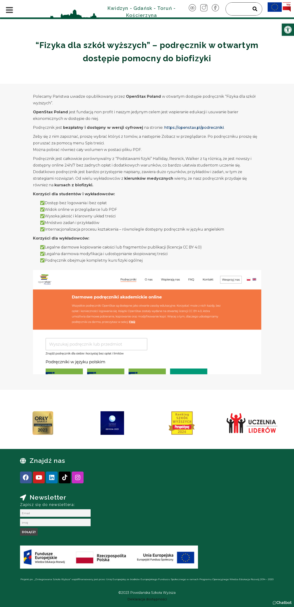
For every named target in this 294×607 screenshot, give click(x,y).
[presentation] (24, 424)
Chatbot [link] (284, 602)
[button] (282, 603)
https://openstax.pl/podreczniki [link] (194, 127)
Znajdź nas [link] (47, 460)
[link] (288, 30)
